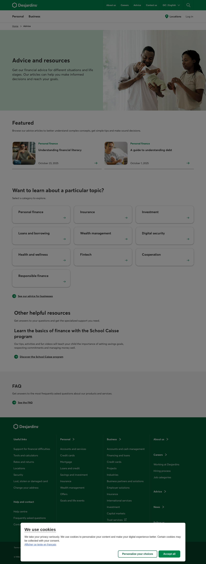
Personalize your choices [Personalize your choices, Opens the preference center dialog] (137, 554)
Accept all (169, 554)
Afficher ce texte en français (40, 544)
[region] (103, 542)
